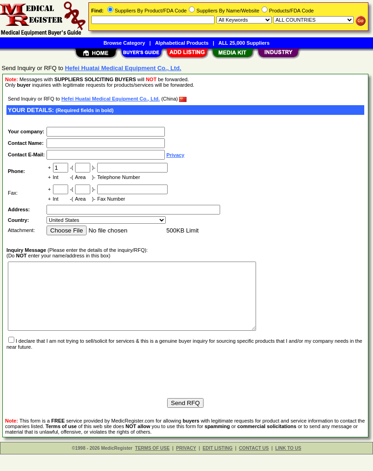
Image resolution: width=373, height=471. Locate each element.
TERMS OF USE (152, 464)
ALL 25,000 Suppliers (243, 43)
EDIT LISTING (218, 464)
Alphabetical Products (182, 43)
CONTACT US (254, 464)
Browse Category (124, 43)
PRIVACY (186, 464)
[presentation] (76, 386)
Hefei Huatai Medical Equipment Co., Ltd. (110, 98)
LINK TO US (288, 464)
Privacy (175, 155)
